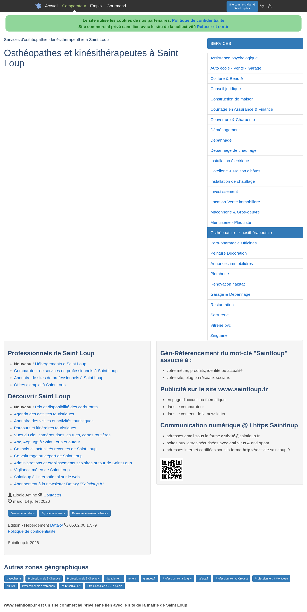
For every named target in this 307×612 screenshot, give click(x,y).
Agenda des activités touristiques (44, 414)
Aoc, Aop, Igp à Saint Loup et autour (47, 442)
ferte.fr (132, 578)
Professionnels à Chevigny (83, 578)
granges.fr (149, 578)
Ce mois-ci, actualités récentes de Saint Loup (55, 449)
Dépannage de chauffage (233, 150)
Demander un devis (22, 513)
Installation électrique (229, 160)
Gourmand (116, 6)
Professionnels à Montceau (271, 578)
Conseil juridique (225, 88)
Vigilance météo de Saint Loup (42, 469)
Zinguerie (219, 335)
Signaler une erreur (53, 513)
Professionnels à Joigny (177, 578)
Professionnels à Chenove (44, 578)
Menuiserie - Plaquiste (230, 222)
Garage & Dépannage (230, 294)
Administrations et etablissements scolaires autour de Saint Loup (73, 463)
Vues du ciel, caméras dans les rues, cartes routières (62, 435)
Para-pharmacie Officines (233, 243)
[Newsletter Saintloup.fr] (262, 6)
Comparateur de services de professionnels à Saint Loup (66, 370)
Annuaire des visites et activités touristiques (54, 421)
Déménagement (225, 129)
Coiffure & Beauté (226, 78)
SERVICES (220, 43)
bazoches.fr (14, 578)
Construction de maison (232, 99)
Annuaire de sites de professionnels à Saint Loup (58, 377)
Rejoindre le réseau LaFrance (90, 513)
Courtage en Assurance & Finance (241, 109)
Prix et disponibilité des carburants (66, 407)
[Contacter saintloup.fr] (270, 6)
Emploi (96, 6)
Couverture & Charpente (232, 119)
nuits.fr (11, 586)
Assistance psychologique (234, 58)
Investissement (224, 191)
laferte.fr (204, 578)
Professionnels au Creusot (232, 578)
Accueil (51, 6)
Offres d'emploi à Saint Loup (40, 384)
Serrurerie (219, 315)
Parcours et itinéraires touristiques (45, 428)
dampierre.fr (114, 578)
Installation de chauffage (232, 181)
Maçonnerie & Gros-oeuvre (235, 212)
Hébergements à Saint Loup (60, 364)
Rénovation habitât (227, 284)
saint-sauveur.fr (71, 586)
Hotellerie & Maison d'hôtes (235, 171)
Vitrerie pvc (220, 325)
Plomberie (219, 273)
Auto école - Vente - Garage (235, 68)
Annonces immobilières (231, 263)
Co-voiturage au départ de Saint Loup (48, 456)
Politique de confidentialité (198, 20)
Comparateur (74, 6)
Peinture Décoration (228, 253)
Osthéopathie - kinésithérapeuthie (241, 232)
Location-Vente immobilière (235, 202)
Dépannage (221, 140)
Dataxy (56, 525)
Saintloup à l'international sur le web (47, 477)
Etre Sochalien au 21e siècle (105, 586)
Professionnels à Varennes (38, 586)
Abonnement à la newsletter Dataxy (59, 484)
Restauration (222, 304)
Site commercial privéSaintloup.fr (242, 6)
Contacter (52, 495)
